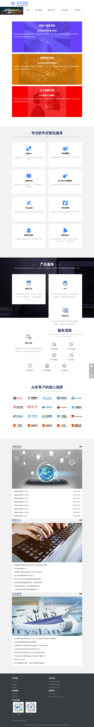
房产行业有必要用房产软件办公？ (24, 575)
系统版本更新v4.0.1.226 (21, 505)
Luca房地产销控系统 (55, 681)
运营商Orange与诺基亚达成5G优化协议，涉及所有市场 (31, 645)
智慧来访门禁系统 (54, 687)
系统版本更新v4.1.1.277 (21, 502)
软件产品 (51, 10)
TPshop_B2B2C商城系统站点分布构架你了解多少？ (29, 656)
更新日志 (14, 694)
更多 (80, 446)
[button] (3, 11)
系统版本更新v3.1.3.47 (21, 516)
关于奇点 (14, 681)
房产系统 (39, 10)
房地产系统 (22, 720)
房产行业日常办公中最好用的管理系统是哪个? (28, 579)
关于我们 (77, 10)
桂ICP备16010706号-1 (62, 725)
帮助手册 (14, 697)
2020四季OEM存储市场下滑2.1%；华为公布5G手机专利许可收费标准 (35, 638)
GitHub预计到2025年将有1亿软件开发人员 (27, 649)
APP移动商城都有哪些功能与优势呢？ (25, 642)
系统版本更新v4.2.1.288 (21, 495)
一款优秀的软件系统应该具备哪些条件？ (26, 589)
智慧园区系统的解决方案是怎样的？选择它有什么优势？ (31, 565)
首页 (27, 10)
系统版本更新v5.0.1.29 (21, 498)
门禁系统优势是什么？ (21, 568)
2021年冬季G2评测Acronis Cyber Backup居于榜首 (29, 652)
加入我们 (65, 10)
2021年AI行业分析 (19, 659)
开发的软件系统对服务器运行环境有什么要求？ (28, 572)
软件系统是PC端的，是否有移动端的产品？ (27, 586)
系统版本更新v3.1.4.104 (21, 512)
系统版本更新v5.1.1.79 (21, 491)
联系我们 (14, 684)
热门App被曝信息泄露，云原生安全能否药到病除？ (29, 663)
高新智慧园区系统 (54, 684)
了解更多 (47, 42)
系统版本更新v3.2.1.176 (21, 509)
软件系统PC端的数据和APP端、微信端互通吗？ (28, 582)
